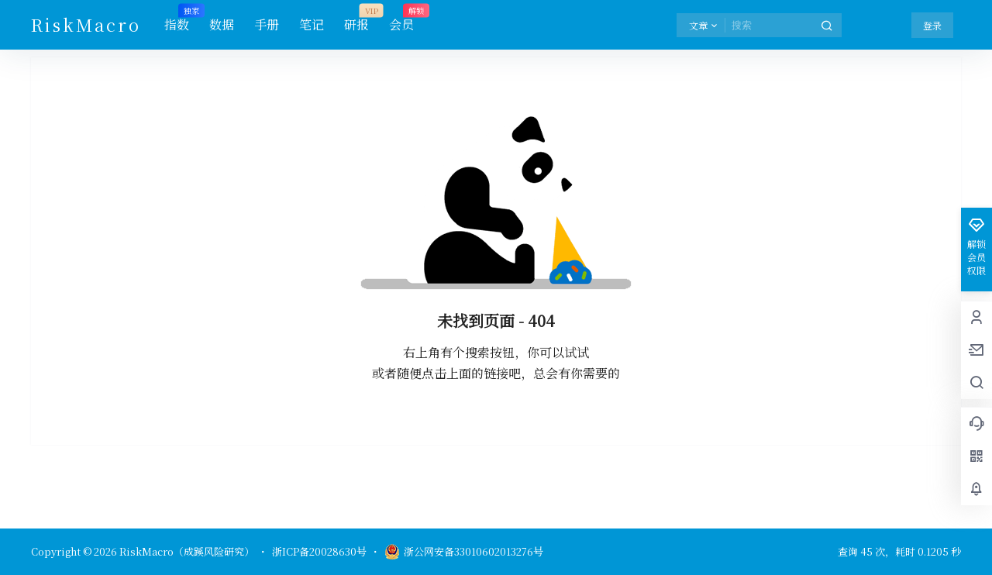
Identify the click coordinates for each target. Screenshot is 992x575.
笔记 (311, 24)
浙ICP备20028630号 (319, 552)
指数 (176, 19)
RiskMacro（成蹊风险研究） (185, 551)
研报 (356, 19)
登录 (932, 25)
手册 (266, 24)
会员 (401, 19)
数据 (221, 24)
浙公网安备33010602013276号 (463, 552)
